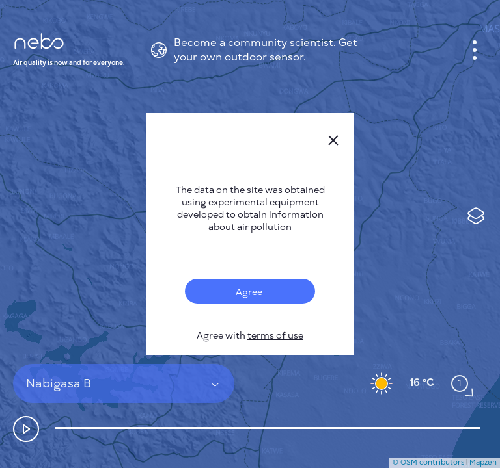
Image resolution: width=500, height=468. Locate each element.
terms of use (275, 336)
